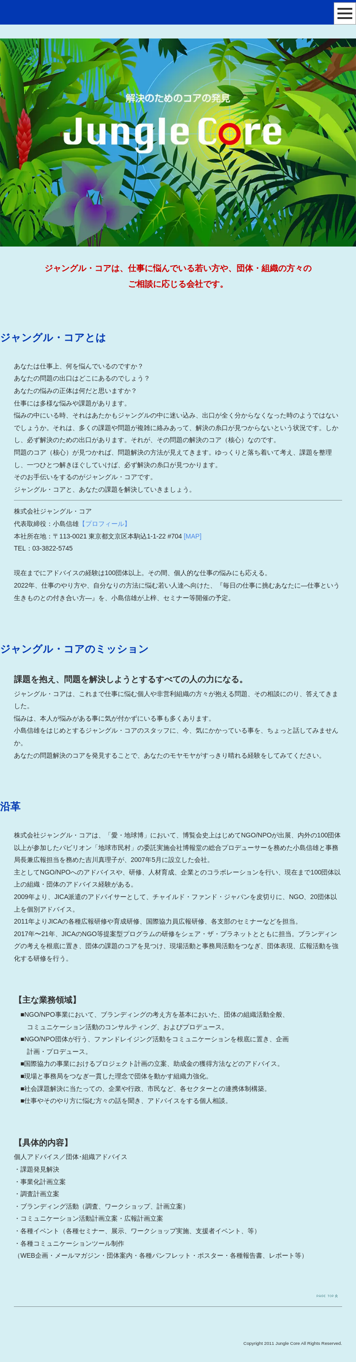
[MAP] (192, 536)
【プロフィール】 (105, 523)
